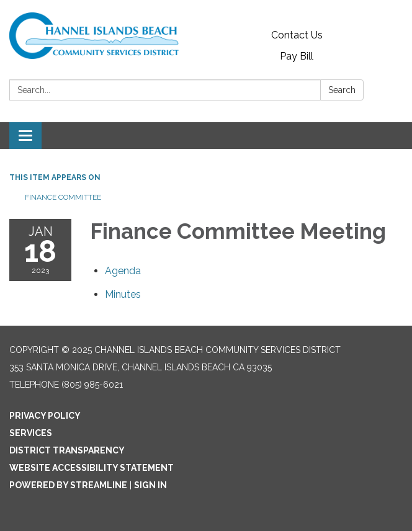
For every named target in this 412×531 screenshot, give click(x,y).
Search (342, 90)
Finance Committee (63, 197)
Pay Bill (296, 56)
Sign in (150, 485)
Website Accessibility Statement (91, 468)
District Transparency (67, 450)
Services (30, 433)
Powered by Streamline (68, 485)
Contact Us (297, 35)
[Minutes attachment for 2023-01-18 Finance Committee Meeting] (123, 294)
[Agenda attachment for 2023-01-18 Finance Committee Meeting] (123, 271)
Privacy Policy (45, 416)
